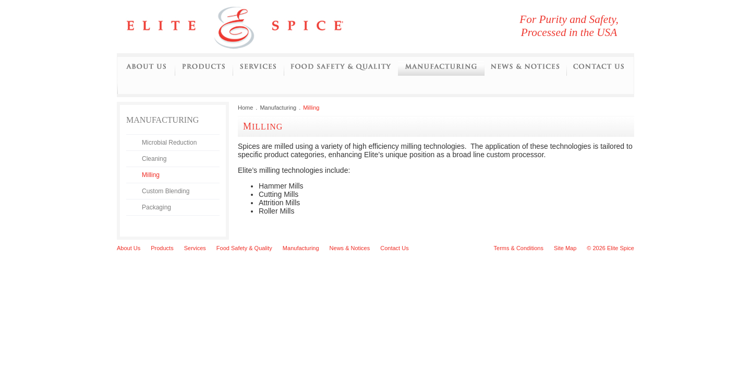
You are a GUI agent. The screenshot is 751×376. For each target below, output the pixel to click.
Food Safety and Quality (341, 67)
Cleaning (154, 158)
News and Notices (525, 67)
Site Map (565, 248)
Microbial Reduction (169, 142)
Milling (151, 175)
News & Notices (350, 248)
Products (204, 67)
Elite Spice (247, 26)
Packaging (156, 207)
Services (258, 67)
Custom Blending (165, 191)
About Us (146, 67)
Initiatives (125, 85)
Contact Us (598, 67)
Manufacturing (441, 67)
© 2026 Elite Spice (610, 248)
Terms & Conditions (518, 248)
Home (245, 107)
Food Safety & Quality (244, 248)
